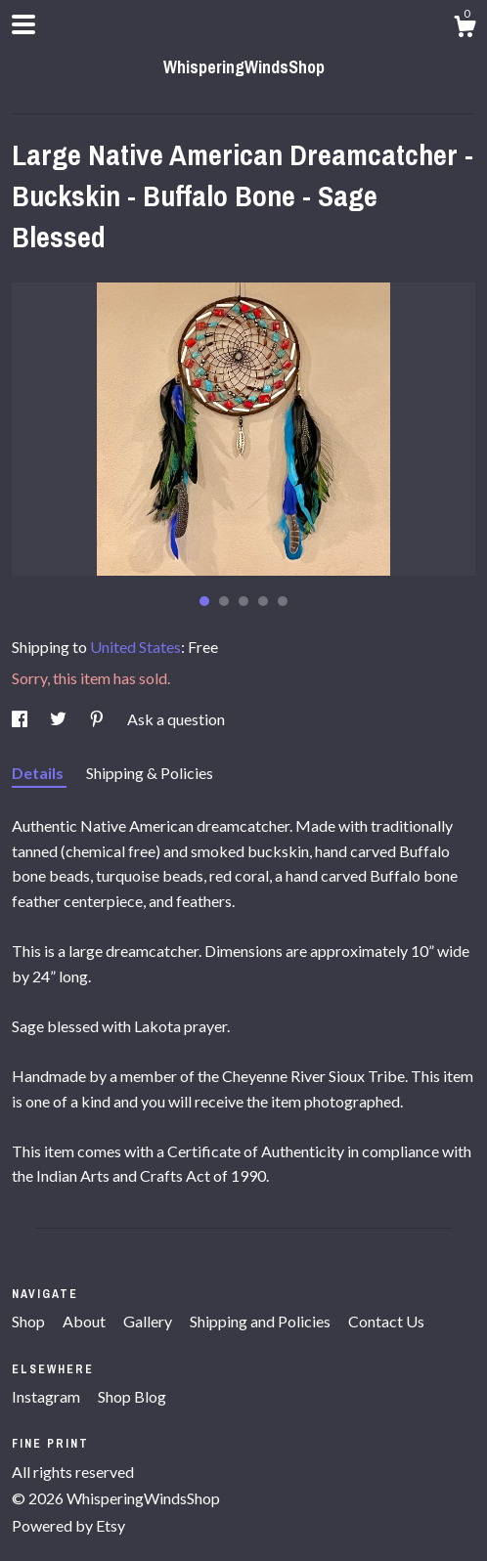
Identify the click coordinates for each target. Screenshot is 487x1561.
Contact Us (386, 1321)
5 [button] (283, 601)
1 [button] (204, 601)
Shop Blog (132, 1396)
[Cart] (464, 29)
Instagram (47, 1396)
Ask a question (176, 719)
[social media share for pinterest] (98, 719)
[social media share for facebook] (21, 719)
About (86, 1321)
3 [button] (243, 601)
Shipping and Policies (261, 1321)
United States (135, 646)
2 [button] (224, 601)
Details (39, 772)
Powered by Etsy (68, 1525)
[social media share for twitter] (59, 719)
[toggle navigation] (23, 24)
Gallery (149, 1321)
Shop (30, 1321)
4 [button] (263, 601)
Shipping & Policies (149, 772)
